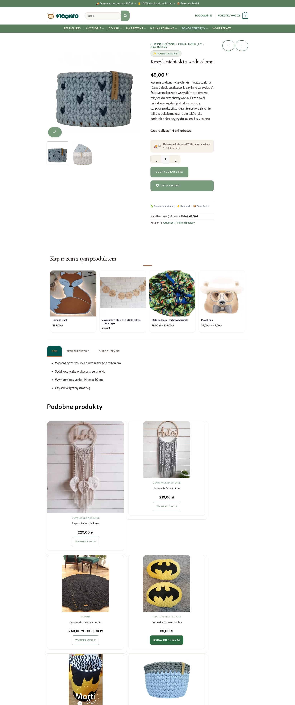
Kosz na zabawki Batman (70, 584)
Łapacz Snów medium (121, 487)
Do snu (115, 28)
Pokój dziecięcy (195, 28)
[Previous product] (242, 45)
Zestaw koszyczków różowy (172, 584)
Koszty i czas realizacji (114, 635)
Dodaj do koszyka (169, 171)
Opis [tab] (55, 351)
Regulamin (106, 651)
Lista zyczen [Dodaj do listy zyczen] (167, 186)
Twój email (225, 640)
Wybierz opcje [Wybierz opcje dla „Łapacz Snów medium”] (121, 505)
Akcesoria (95, 28)
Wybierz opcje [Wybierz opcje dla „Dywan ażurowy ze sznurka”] (173, 505)
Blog (153, 651)
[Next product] (228, 45)
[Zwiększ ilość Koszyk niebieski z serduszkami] (174, 159)
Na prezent (136, 28)
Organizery (158, 47)
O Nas (154, 643)
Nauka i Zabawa (163, 28)
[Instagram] (282, 692)
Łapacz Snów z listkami (70, 487)
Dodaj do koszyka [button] (223, 505)
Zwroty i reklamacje (112, 643)
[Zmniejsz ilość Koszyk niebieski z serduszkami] (156, 159)
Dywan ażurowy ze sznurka (172, 487)
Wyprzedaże (222, 28)
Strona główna (162, 44)
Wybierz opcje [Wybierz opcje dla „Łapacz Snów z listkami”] (70, 505)
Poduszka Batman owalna (223, 487)
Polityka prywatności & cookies (120, 659)
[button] (203, 16)
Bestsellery (72, 28)
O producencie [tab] (109, 351)
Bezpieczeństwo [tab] (78, 351)
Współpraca (158, 635)
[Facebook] (291, 692)
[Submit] (125, 16)
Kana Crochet (168, 53)
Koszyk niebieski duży (121, 584)
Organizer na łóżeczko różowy (224, 584)
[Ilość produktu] (165, 159)
